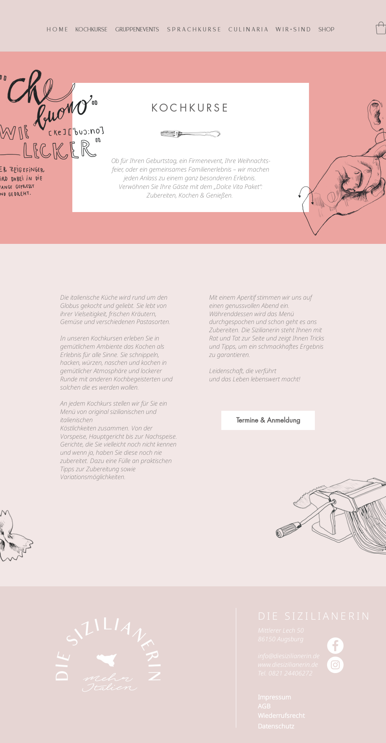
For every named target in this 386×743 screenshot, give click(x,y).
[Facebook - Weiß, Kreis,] (335, 645)
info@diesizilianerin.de (289, 655)
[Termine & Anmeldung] (268, 420)
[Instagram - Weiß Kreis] (335, 665)
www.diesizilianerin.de (288, 664)
